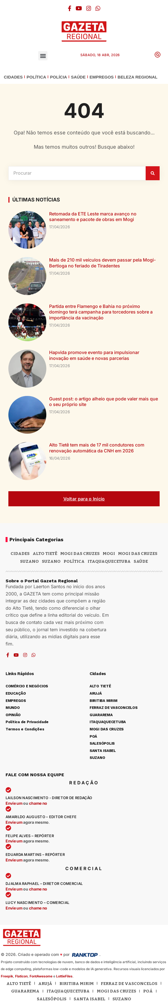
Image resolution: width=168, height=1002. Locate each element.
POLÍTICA (36, 77)
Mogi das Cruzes (137, 553)
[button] (42, 55)
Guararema (25, 991)
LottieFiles (64, 976)
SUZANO (51, 561)
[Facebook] (69, 8)
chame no (38, 803)
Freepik (7, 976)
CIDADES (13, 77)
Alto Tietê (45, 553)
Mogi (109, 553)
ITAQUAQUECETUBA (109, 561)
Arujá (45, 983)
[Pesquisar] (153, 173)
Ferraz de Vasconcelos (129, 983)
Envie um (14, 803)
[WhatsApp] (98, 8)
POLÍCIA (58, 77)
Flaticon (21, 976)
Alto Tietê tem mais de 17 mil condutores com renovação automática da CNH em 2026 (96, 447)
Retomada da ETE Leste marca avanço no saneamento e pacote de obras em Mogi (92, 216)
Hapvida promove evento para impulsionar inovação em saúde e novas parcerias (94, 355)
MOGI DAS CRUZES (80, 553)
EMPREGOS (102, 77)
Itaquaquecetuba (68, 991)
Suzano (29, 561)
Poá (148, 991)
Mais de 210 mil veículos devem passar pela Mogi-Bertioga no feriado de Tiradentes (102, 263)
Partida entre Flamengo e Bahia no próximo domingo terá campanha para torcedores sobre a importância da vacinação (101, 312)
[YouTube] (78, 8)
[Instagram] (89, 8)
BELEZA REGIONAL (137, 77)
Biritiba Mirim (76, 983)
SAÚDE (78, 77)
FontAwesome (41, 976)
